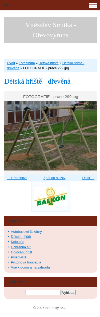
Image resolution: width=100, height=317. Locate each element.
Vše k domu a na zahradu (30, 267)
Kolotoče (17, 242)
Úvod (11, 63)
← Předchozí (17, 178)
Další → (88, 178)
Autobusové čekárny (26, 232)
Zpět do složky (54, 178)
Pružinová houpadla (26, 262)
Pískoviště (18, 257)
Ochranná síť (21, 247)
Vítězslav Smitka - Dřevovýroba (50, 30)
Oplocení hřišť (21, 252)
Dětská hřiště (49, 63)
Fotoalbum (27, 63)
